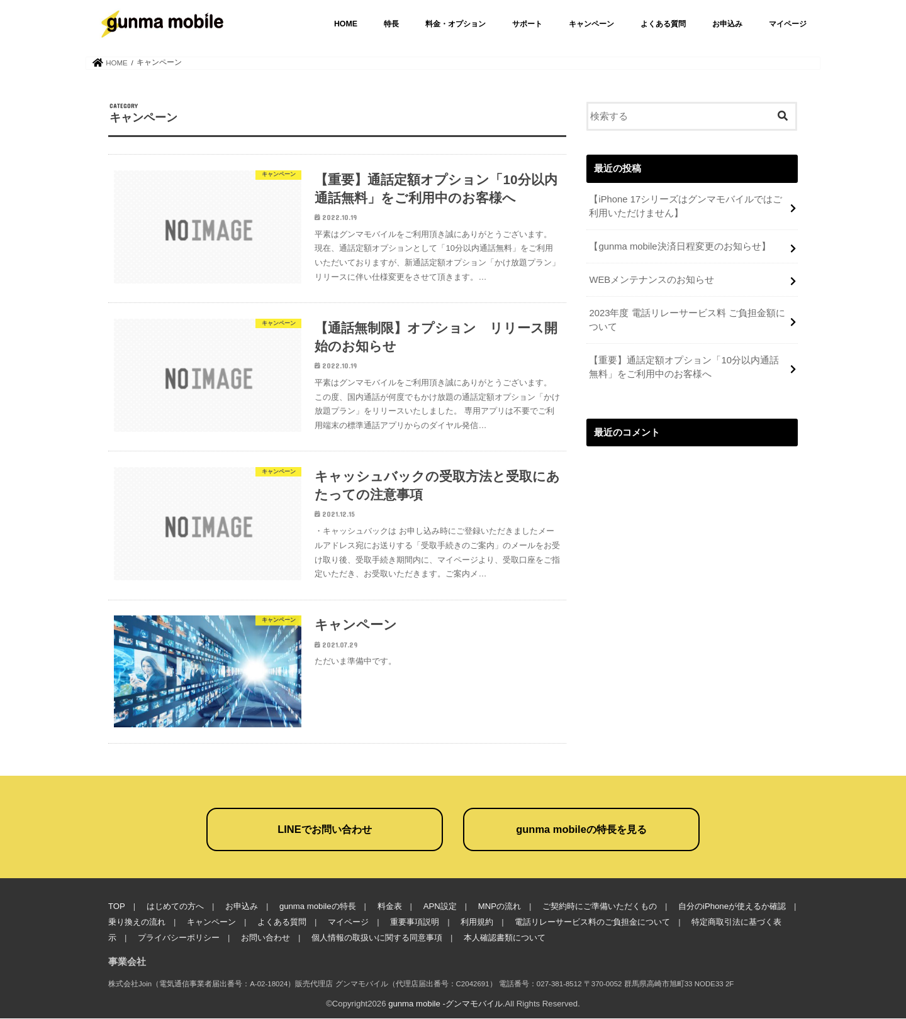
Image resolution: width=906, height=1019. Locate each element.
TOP (116, 907)
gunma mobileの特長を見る (581, 829)
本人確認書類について (504, 937)
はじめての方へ (175, 907)
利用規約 (477, 922)
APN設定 (439, 907)
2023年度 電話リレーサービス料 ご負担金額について (687, 320)
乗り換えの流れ (136, 922)
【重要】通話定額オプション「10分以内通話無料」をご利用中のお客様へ (684, 367)
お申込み (727, 23)
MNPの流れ (499, 907)
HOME (345, 23)
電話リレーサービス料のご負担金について (592, 922)
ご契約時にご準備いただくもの (599, 907)
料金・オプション (455, 23)
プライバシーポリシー (179, 937)
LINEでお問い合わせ (324, 829)
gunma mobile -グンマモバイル (445, 1004)
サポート (527, 23)
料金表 (389, 907)
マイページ (788, 23)
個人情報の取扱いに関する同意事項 (376, 937)
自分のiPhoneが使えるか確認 (732, 907)
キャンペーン (591, 23)
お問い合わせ (265, 937)
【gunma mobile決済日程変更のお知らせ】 (679, 246)
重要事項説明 (414, 922)
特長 (391, 23)
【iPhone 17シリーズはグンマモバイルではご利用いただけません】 (685, 206)
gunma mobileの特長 (317, 907)
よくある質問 (663, 23)
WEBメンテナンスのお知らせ (651, 280)
